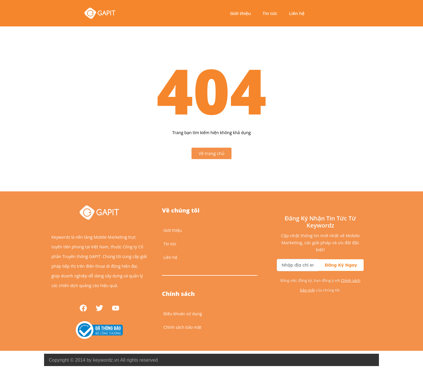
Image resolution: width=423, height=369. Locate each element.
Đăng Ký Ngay (341, 265)
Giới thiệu (240, 13)
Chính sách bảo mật (182, 327)
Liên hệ (297, 13)
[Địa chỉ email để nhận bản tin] (297, 265)
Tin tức (270, 13)
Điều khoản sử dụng (182, 313)
